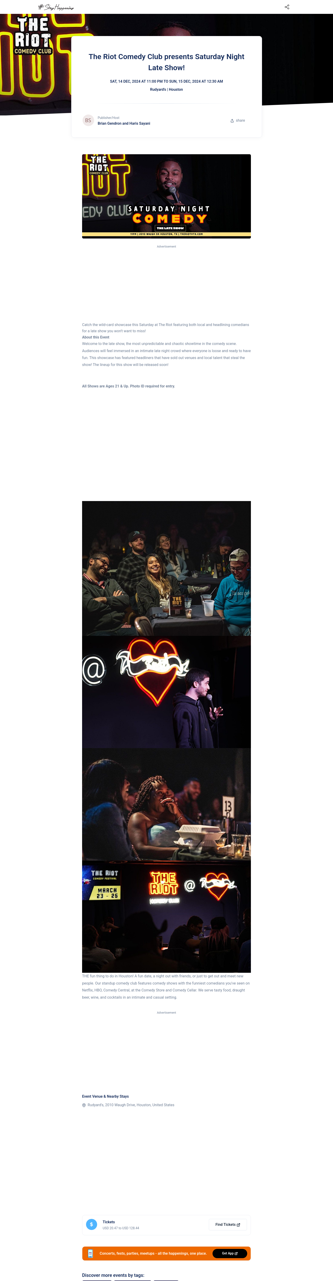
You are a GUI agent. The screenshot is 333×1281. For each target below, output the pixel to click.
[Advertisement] (166, 283)
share (237, 120)
